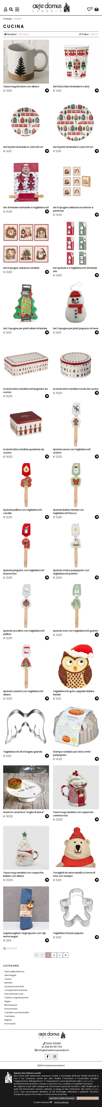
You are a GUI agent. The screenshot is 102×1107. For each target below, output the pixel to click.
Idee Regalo (10, 975)
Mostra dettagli (61, 1102)
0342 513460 (52, 1043)
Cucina (8, 979)
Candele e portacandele (17, 1012)
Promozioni (10, 1023)
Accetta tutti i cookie (87, 1098)
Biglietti (8, 1019)
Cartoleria (9, 1016)
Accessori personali (14, 986)
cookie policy (88, 1081)
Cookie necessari (41, 1102)
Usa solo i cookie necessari (62, 1098)
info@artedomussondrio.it (52, 1050)
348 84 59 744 (52, 1046)
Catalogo (7, 18)
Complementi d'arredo (16, 990)
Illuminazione (11, 1005)
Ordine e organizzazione (16, 997)
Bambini (8, 982)
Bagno (8, 1001)
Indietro (10, 948)
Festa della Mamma (14, 971)
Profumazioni (11, 1008)
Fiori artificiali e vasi (14, 993)
